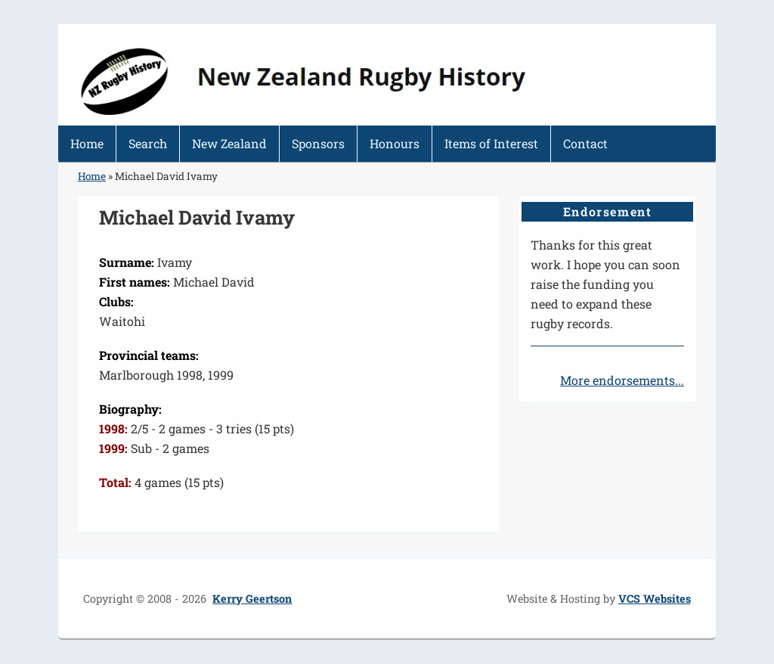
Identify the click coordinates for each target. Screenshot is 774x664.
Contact (585, 143)
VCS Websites (654, 598)
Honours (395, 143)
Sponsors (318, 143)
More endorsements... (622, 380)
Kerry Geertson (252, 598)
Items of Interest (491, 143)
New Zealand (229, 143)
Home (87, 143)
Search (147, 143)
